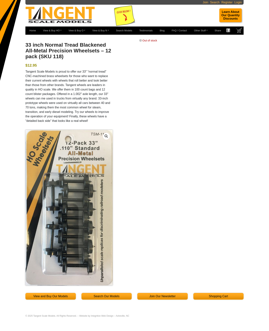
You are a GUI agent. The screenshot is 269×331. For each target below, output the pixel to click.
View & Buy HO (51, 30)
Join (205, 2)
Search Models (124, 30)
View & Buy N (99, 30)
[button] (106, 136)
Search (215, 2)
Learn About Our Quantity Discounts (230, 15)
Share (218, 30)
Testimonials (146, 30)
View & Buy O (76, 30)
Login (238, 2)
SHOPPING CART (239, 31)
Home (33, 30)
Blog (162, 30)
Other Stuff (200, 30)
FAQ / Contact (179, 30)
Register (227, 2)
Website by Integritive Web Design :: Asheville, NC (104, 316)
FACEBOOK (229, 31)
